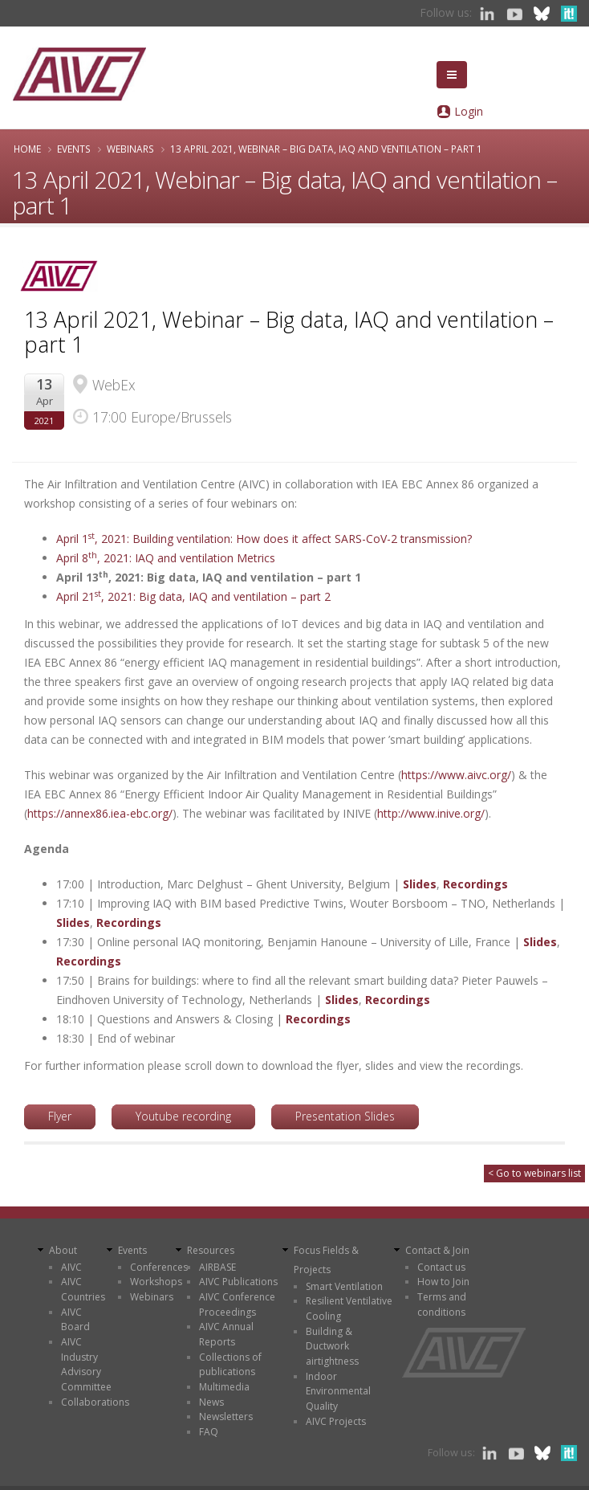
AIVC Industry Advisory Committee (86, 1364)
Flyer (59, 1116)
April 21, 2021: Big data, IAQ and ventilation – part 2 (195, 596)
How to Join (443, 1281)
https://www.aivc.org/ (456, 774)
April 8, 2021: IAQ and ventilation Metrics (167, 557)
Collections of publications (230, 1364)
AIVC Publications (238, 1281)
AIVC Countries (83, 1289)
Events (74, 148)
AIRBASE (217, 1267)
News (211, 1402)
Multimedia (224, 1387)
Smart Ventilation (344, 1286)
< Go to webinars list (534, 1173)
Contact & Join (437, 1250)
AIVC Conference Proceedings (237, 1304)
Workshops (156, 1281)
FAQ (208, 1432)
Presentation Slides (345, 1116)
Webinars (130, 148)
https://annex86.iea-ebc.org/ (100, 813)
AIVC (71, 1267)
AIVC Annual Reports (226, 1334)
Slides (420, 884)
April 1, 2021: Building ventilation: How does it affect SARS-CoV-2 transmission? (264, 538)
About (63, 1250)
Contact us (441, 1267)
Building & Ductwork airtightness (332, 1346)
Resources (210, 1250)
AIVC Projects (336, 1421)
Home (27, 148)
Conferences (159, 1267)
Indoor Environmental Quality (338, 1391)
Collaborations (95, 1402)
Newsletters (226, 1416)
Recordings (475, 884)
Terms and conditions (441, 1304)
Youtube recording (183, 1116)
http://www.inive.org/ (431, 813)
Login (468, 111)
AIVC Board (75, 1319)
